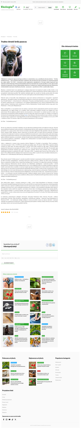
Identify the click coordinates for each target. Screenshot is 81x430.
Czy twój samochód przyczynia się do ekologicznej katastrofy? (20, 305)
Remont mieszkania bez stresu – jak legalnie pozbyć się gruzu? (18, 375)
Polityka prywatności (7, 400)
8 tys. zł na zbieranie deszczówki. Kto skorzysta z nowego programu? (48, 317)
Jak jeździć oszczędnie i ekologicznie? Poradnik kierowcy (47, 328)
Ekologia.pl (3, 37)
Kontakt (4, 395)
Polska (26, 115)
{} (18, 258)
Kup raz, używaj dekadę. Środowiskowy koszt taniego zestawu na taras (17, 384)
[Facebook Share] (47, 245)
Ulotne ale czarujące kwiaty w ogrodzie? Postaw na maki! (22, 292)
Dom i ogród (58, 365)
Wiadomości (58, 362)
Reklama (4, 408)
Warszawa (5, 1)
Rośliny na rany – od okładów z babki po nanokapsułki (21, 280)
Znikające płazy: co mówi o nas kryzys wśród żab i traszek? (21, 317)
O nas (3, 398)
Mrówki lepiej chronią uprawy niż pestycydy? (47, 304)
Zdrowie (57, 370)
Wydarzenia (58, 380)
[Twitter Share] (50, 245)
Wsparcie (4, 413)
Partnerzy (4, 410)
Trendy (57, 375)
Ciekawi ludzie (58, 378)
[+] (20, 258)
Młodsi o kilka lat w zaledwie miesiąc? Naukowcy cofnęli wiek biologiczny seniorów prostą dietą (48, 341)
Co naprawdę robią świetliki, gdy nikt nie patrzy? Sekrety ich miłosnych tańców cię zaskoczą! (48, 282)
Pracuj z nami (5, 403)
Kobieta (57, 368)
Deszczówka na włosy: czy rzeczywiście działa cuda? (48, 292)
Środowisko (9, 37)
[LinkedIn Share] (53, 245)
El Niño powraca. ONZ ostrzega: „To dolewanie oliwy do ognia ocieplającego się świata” (21, 329)
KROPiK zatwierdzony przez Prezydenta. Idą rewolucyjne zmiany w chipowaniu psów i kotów (21, 341)
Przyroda (16, 37)
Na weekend (25, 9)
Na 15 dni (30, 9)
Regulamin (4, 405)
